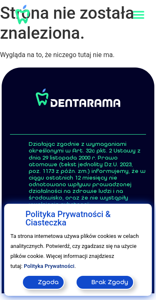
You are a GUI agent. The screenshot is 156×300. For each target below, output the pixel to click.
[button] (138, 14)
